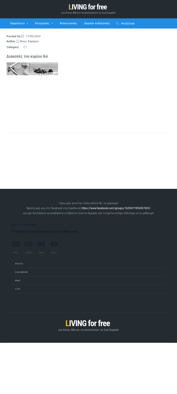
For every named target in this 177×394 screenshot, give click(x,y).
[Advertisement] (89, 102)
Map (17, 280)
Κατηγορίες (42, 23)
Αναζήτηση (125, 23)
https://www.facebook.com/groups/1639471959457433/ (116, 208)
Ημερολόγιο (17, 23)
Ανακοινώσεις (68, 23)
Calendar (21, 272)
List (17, 289)
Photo (19, 264)
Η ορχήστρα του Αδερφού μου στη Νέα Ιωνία (44, 231)
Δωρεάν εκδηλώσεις (97, 23)
